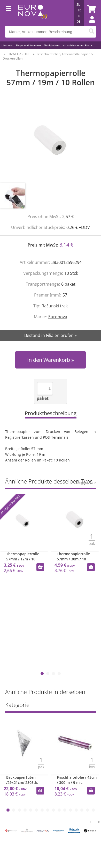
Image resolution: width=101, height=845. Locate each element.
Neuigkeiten (51, 45)
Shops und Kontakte (28, 45)
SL (78, 4)
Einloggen (89, 25)
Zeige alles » (86, 482)
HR (78, 10)
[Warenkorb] (91, 9)
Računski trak (55, 306)
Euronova (57, 317)
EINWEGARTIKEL (19, 54)
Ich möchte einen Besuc (77, 45)
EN (78, 16)
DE (78, 21)
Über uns (7, 45)
